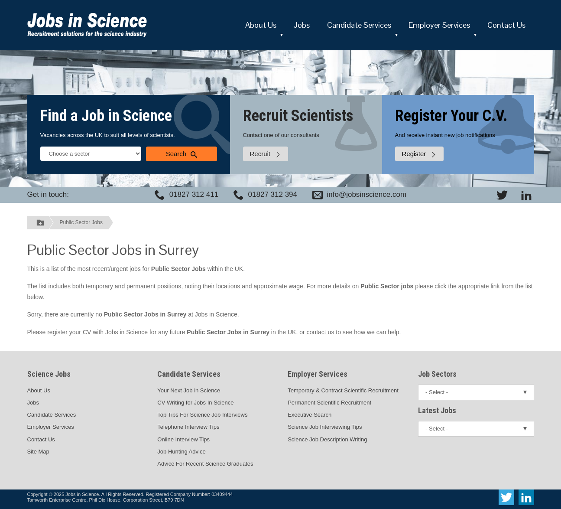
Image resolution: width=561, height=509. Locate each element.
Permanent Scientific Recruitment (329, 402)
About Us (260, 25)
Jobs (302, 25)
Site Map (38, 451)
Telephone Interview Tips (188, 427)
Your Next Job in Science (188, 390)
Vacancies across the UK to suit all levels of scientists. (107, 135)
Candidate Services (359, 25)
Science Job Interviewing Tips (325, 427)
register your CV (69, 332)
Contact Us (506, 25)
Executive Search (309, 414)
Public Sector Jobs (81, 222)
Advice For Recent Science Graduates (205, 463)
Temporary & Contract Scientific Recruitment (343, 390)
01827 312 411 (193, 194)
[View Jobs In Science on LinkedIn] (526, 195)
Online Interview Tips (183, 439)
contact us (320, 332)
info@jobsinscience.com (367, 194)
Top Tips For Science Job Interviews (202, 414)
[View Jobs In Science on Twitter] (502, 195)
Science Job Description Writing (327, 439)
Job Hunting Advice (181, 451)
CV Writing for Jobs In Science (195, 402)
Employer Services (439, 25)
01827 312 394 (272, 194)
